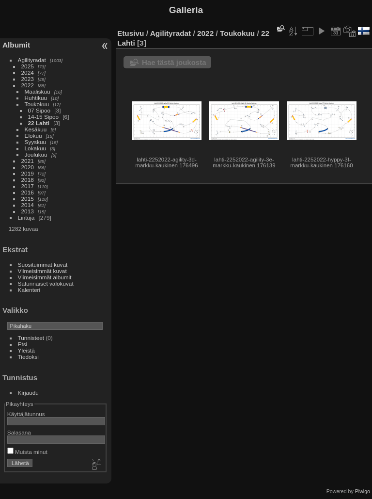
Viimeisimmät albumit (45, 277)
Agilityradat (32, 60)
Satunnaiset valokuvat (46, 283)
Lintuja (26, 217)
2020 (27, 167)
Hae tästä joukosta (174, 62)
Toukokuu (37, 104)
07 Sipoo (39, 110)
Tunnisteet (31, 338)
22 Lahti (38, 123)
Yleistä (26, 350)
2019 (27, 173)
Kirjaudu (28, 392)
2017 (27, 186)
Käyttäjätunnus (26, 414)
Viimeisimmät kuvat (42, 271)
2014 (27, 205)
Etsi (23, 344)
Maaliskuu (37, 91)
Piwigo (362, 491)
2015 (27, 198)
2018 (27, 180)
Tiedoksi (28, 357)
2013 (27, 211)
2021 (27, 161)
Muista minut (27, 452)
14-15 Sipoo (43, 116)
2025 (27, 66)
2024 (27, 72)
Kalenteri (29, 290)
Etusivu (130, 33)
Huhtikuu (36, 98)
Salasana (19, 432)
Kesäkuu (36, 129)
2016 (27, 192)
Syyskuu (35, 142)
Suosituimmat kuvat (43, 264)
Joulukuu (36, 154)
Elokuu (33, 135)
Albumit (16, 45)
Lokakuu (35, 148)
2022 (27, 85)
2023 (27, 79)
